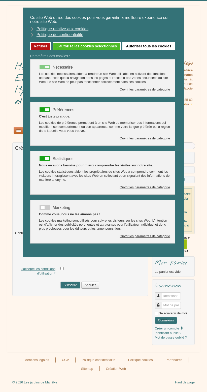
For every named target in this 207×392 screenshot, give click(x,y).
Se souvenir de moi (173, 313)
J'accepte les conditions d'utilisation (38, 271)
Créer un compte (169, 328)
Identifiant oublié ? (168, 333)
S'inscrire (70, 285)
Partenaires (173, 360)
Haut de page (185, 382)
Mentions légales (36, 360)
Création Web (116, 369)
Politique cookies (140, 360)
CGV (65, 360)
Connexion (166, 320)
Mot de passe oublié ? (171, 337)
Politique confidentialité (98, 360)
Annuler (90, 285)
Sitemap (87, 369)
